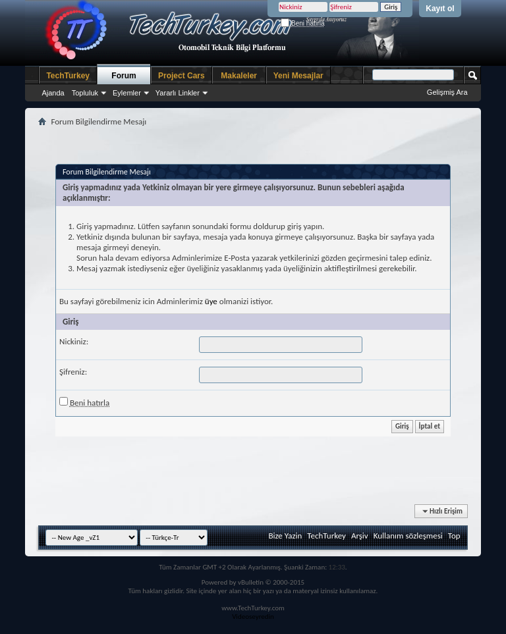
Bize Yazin (285, 536)
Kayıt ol (440, 8)
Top (454, 536)
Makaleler (239, 75)
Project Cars (181, 75)
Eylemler (127, 93)
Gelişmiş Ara (447, 92)
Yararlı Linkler (177, 93)
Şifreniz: (73, 372)
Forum (123, 75)
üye (211, 301)
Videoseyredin (253, 616)
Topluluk (85, 93)
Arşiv (359, 536)
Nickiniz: (73, 341)
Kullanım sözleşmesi (408, 536)
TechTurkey (68, 75)
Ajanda (53, 93)
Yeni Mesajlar (298, 75)
